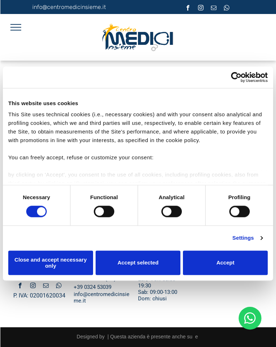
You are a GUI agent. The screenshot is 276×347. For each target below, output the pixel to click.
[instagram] (201, 9)
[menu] (15, 27)
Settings (243, 238)
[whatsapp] (226, 9)
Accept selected (138, 263)
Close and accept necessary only (50, 263)
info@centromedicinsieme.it (69, 7)
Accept (225, 263)
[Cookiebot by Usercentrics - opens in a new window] (236, 77)
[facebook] (188, 9)
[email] (214, 9)
